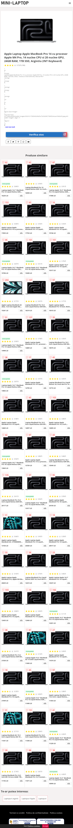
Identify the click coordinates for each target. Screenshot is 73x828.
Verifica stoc (48, 134)
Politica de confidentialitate (37, 813)
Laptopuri (42, 798)
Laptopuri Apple (28, 798)
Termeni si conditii (17, 813)
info (21, 196)
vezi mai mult (10, 127)
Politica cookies (56, 813)
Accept (45, 826)
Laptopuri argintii (11, 798)
